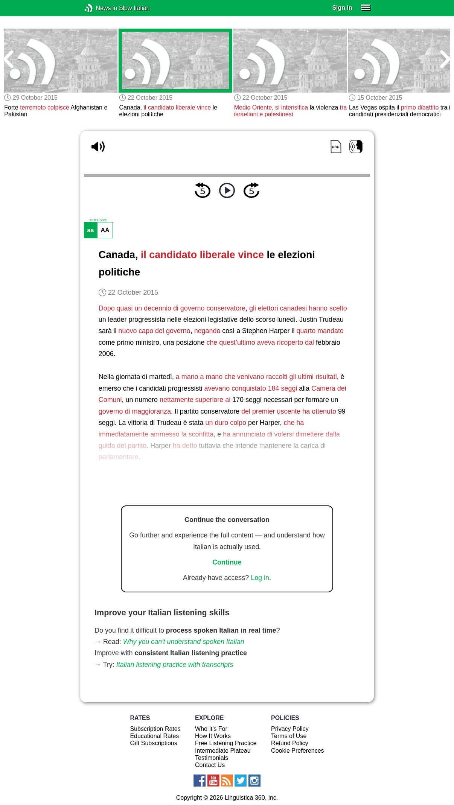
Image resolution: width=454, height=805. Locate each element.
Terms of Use (288, 736)
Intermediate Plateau (223, 750)
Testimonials (211, 758)
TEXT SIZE (98, 220)
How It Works (213, 736)
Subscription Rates (155, 729)
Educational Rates (154, 736)
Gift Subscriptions (153, 743)
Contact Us (210, 765)
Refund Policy (289, 743)
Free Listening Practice (226, 743)
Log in (260, 577)
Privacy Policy (290, 729)
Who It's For (211, 729)
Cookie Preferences (297, 750)
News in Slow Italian (100, 8)
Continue (227, 562)
